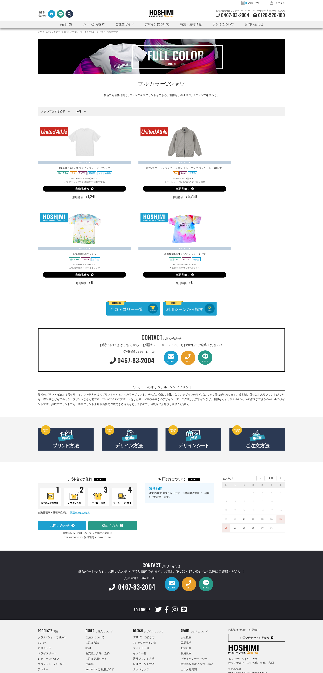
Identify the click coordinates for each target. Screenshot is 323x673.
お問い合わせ (254, 24)
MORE (100, 428)
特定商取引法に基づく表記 (197, 613)
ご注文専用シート (96, 607)
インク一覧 (139, 602)
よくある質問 (189, 618)
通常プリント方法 (143, 607)
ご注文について (94, 586)
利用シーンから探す (50, 645)
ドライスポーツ (47, 602)
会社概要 (186, 586)
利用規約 (186, 602)
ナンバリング (141, 618)
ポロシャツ (44, 597)
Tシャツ (43, 591)
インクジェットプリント (148, 623)
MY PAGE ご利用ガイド (99, 618)
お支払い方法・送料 (97, 602)
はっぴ (42, 629)
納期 (88, 597)
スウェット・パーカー (51, 613)
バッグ (42, 639)
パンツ (42, 623)
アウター (43, 618)
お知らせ (186, 597)
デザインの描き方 (143, 586)
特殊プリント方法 (143, 613)
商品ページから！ (80, 461)
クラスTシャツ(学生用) (52, 586)
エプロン (43, 634)
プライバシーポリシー (194, 607)
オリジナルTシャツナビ (195, 634)
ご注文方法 (92, 591)
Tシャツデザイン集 (144, 591)
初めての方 (110, 474)
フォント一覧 (141, 597)
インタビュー (189, 623)
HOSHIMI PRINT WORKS (161, 13)
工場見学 (186, 591)
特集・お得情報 (190, 629)
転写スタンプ (141, 629)
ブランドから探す (48, 650)
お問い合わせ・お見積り (254, 586)
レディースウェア (48, 607)
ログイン (276, 3)
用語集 (89, 613)
